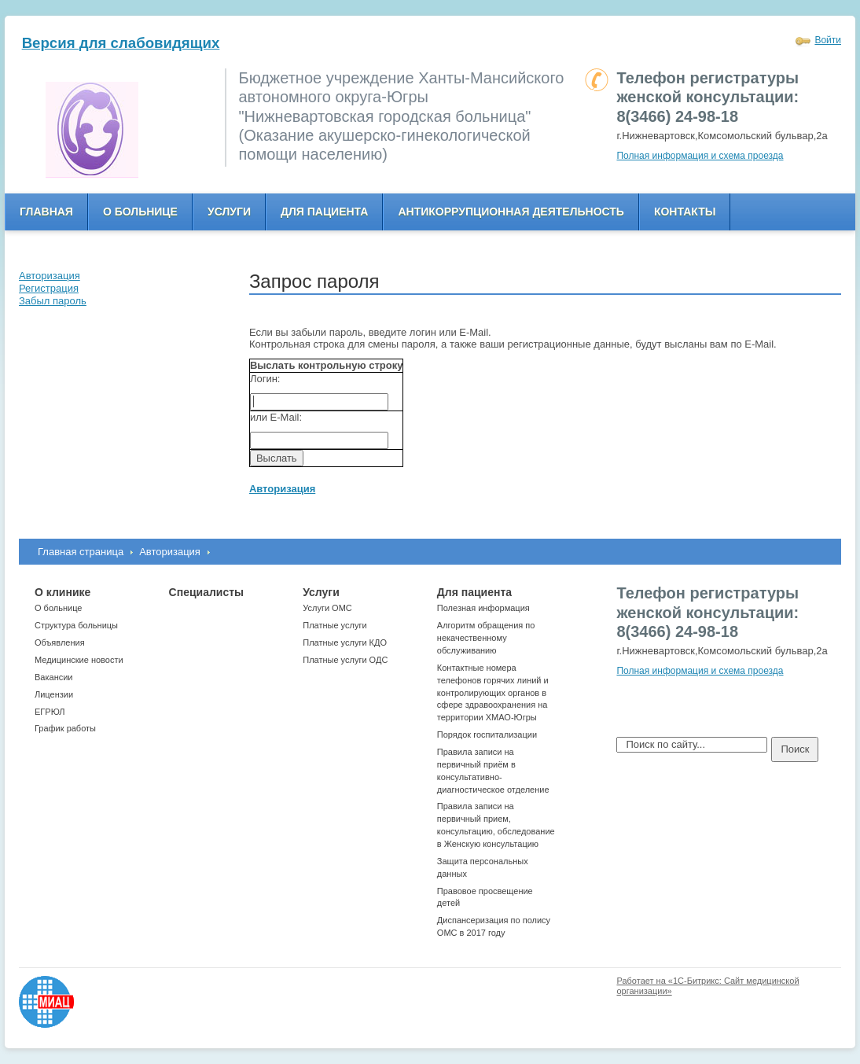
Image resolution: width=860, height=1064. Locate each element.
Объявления (60, 642)
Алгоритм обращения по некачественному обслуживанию (486, 637)
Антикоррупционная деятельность (511, 211)
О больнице (140, 211)
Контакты (684, 211)
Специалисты (206, 592)
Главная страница (80, 552)
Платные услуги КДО (345, 642)
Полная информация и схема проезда (699, 155)
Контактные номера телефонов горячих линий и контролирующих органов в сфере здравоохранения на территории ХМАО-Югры (493, 692)
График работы (65, 728)
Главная (46, 211)
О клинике (62, 592)
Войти (827, 40)
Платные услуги (334, 625)
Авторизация (169, 552)
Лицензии (54, 694)
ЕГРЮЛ (49, 711)
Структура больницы (76, 625)
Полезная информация (483, 608)
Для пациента (324, 211)
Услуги (229, 211)
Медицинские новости (79, 660)
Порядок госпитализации (487, 734)
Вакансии (54, 677)
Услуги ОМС (327, 608)
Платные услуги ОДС (345, 660)
